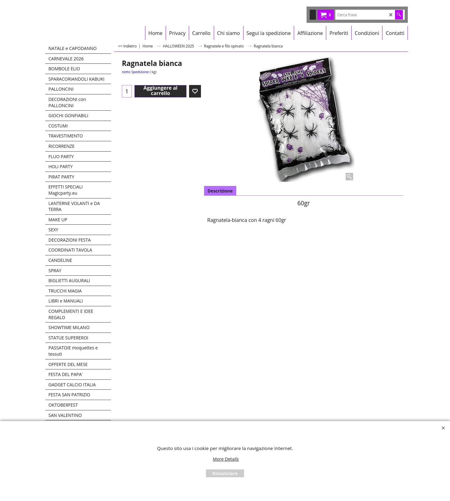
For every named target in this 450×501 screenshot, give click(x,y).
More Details (226, 459)
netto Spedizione (135, 71)
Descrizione (220, 191)
